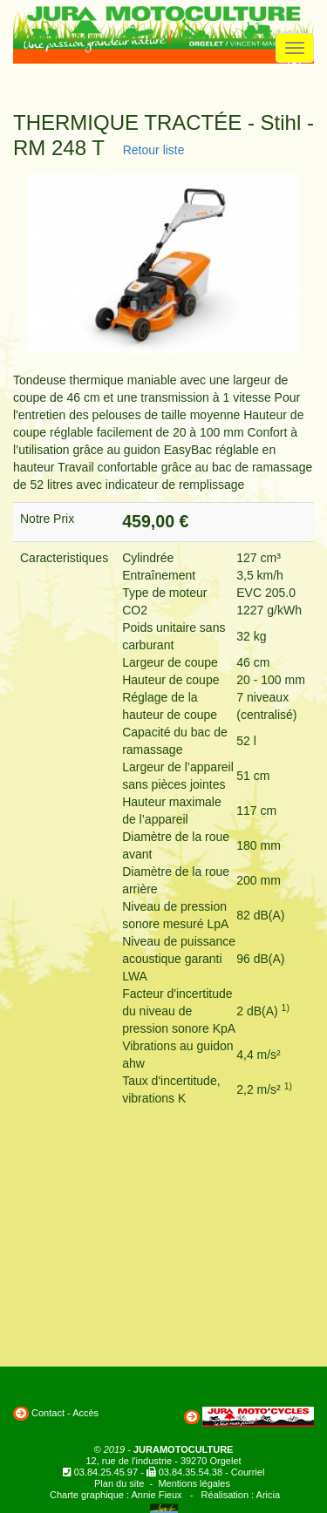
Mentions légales (194, 1483)
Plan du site (119, 1483)
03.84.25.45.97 (106, 1472)
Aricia (268, 1494)
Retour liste (150, 150)
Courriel (248, 1472)
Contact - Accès (65, 1413)
